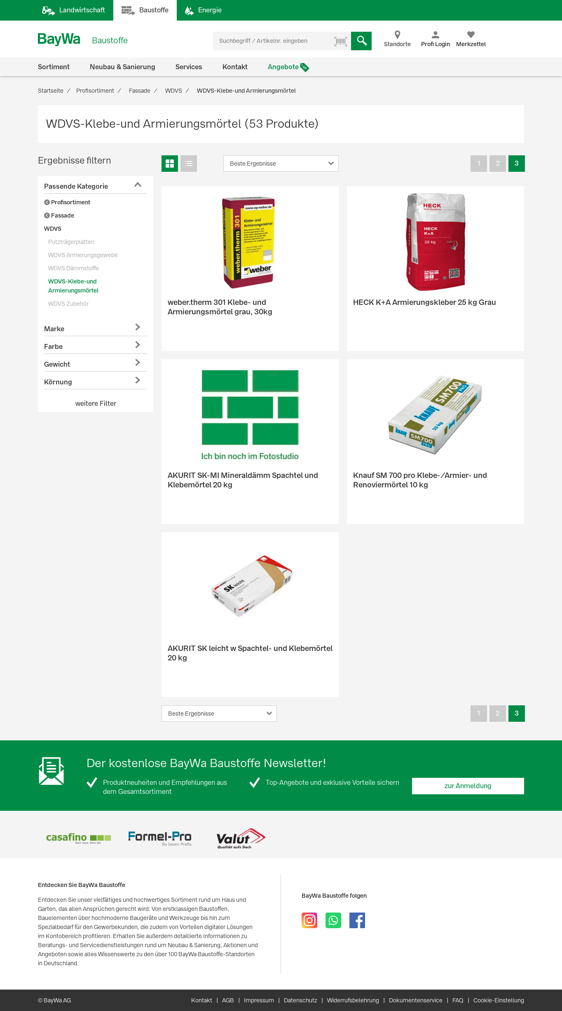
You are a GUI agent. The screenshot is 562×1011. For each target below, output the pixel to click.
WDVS (52, 228)
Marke (54, 329)
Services (189, 67)
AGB (228, 1000)
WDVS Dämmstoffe (73, 268)
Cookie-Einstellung (498, 1000)
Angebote (283, 67)
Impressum (259, 1000)
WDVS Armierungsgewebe (83, 255)
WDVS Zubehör (68, 303)
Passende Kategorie (76, 186)
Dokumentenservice (416, 1000)
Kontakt (235, 67)
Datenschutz (300, 1000)
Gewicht (57, 364)
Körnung (58, 382)
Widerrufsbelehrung (353, 1000)
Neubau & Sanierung (122, 67)
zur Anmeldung (468, 786)
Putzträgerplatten (71, 242)
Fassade (59, 215)
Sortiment (54, 67)
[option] (78, 838)
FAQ (458, 1000)
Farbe (53, 346)
